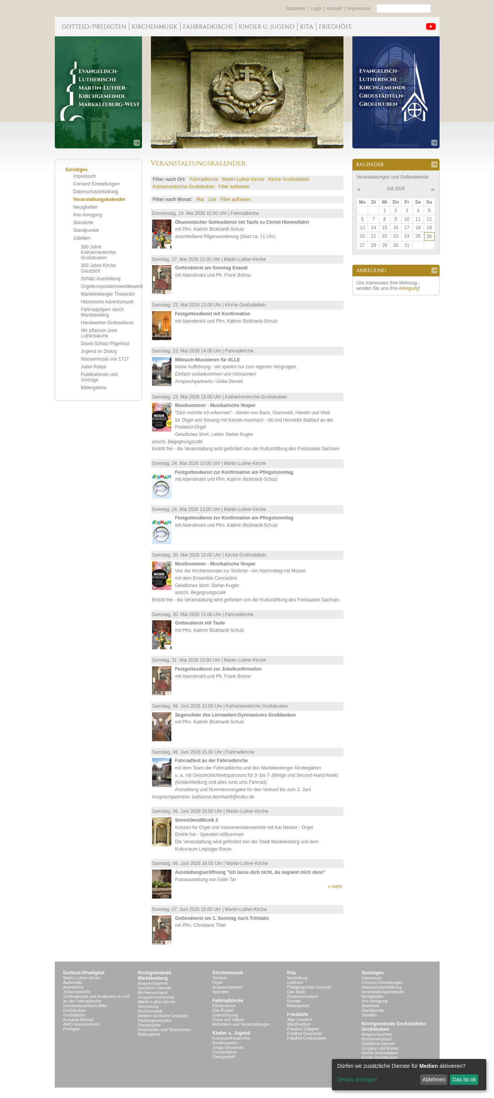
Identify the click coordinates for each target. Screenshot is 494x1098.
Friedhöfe (297, 1014)
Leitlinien (295, 982)
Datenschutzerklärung (95, 191)
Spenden (220, 991)
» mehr (335, 886)
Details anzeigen (357, 1079)
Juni (212, 199)
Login (315, 8)
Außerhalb (72, 982)
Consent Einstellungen (96, 184)
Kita (291, 972)
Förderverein (223, 1005)
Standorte (83, 222)
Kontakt (334, 8)
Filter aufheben (233, 186)
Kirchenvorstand (152, 992)
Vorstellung (297, 977)
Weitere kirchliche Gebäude (163, 1015)
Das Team (296, 991)
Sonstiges (373, 972)
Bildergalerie (94, 387)
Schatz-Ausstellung (101, 278)
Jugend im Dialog (99, 351)
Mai (200, 199)
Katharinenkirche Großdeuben (184, 186)
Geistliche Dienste (154, 988)
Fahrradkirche (204, 179)
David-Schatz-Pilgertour (105, 343)
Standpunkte (86, 230)
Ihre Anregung (87, 215)
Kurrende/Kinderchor (231, 1038)
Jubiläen (82, 238)
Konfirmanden (225, 1042)
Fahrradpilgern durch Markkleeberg (102, 312)
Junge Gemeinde (228, 1047)
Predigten (72, 1029)
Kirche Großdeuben (380, 1057)
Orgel (217, 982)
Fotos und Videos (228, 1019)
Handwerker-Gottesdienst (107, 322)
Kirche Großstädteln (289, 179)
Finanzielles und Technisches (164, 1029)
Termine (219, 977)
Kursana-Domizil (78, 1019)
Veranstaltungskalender (99, 199)
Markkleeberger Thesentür (108, 294)
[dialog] (409, 1074)
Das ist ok (464, 1079)
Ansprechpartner (153, 983)
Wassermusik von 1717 (105, 359)
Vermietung (148, 1006)
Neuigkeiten (85, 207)
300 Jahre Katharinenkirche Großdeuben (98, 252)
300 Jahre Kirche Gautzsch (98, 268)
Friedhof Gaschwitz (304, 1033)
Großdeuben (74, 1010)
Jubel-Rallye (94, 366)
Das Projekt (222, 1010)
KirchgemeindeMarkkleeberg (154, 975)
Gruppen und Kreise (156, 997)
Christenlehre (224, 1052)
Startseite (295, 8)
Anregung (409, 288)
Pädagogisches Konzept (309, 987)
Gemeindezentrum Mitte (85, 1005)
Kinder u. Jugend (231, 1033)
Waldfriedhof (298, 1024)
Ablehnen (434, 1079)
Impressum (358, 8)
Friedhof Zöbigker (303, 1029)
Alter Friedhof (299, 1019)
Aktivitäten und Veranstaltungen (241, 1024)
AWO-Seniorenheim (81, 1024)
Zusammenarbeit (302, 996)
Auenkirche (73, 987)
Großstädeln (74, 1015)
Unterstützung (225, 1015)
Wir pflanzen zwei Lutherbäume (99, 333)
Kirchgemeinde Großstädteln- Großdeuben (394, 1026)
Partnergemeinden (155, 1020)
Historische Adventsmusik (107, 302)
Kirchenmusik (150, 1011)
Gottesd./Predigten (84, 972)
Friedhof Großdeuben (307, 1038)
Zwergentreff (223, 1056)
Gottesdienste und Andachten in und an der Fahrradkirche (96, 998)
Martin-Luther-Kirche (243, 179)
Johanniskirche (77, 991)
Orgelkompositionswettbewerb (112, 286)
